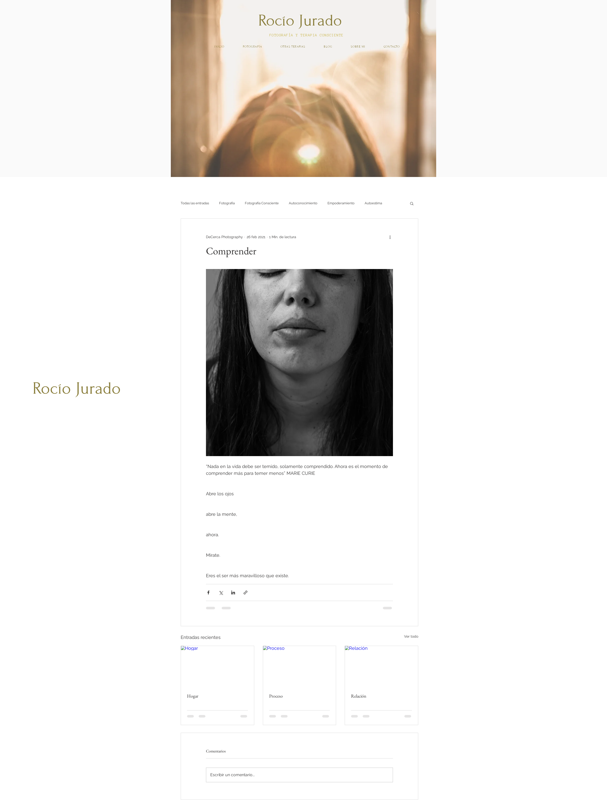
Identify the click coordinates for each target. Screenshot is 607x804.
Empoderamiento (341, 203)
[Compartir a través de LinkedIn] (233, 592)
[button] (411, 203)
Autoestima (373, 203)
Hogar (192, 696)
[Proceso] (299, 666)
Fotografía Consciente (262, 203)
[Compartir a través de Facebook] (208, 592)
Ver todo (411, 636)
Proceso (276, 696)
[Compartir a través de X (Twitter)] (220, 592)
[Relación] (381, 666)
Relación (358, 696)
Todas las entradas (195, 203)
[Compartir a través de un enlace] (245, 592)
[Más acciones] (390, 237)
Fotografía (227, 203)
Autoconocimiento (303, 203)
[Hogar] (217, 666)
